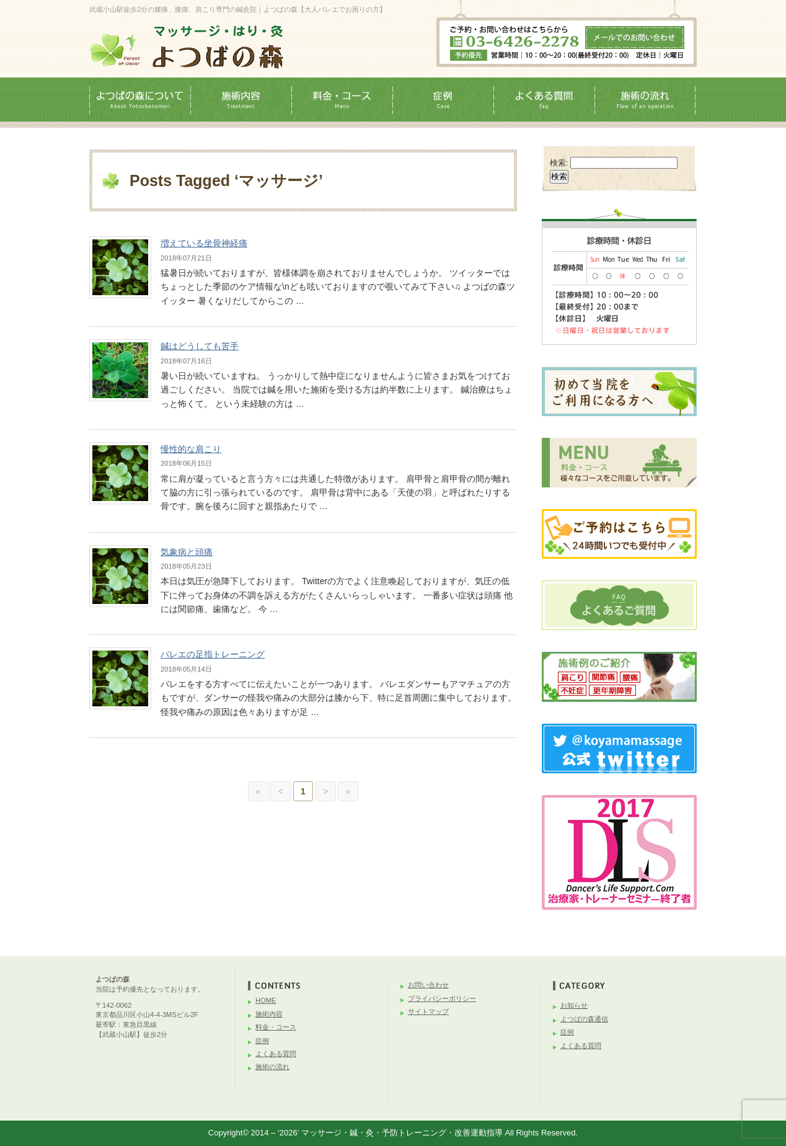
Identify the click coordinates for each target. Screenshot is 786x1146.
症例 (262, 1040)
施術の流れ (272, 1066)
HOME (265, 1000)
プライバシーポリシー (442, 998)
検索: (559, 162)
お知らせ (574, 1005)
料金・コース (275, 1027)
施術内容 (269, 1014)
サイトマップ (428, 1011)
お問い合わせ (428, 984)
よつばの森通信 (584, 1019)
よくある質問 (275, 1053)
